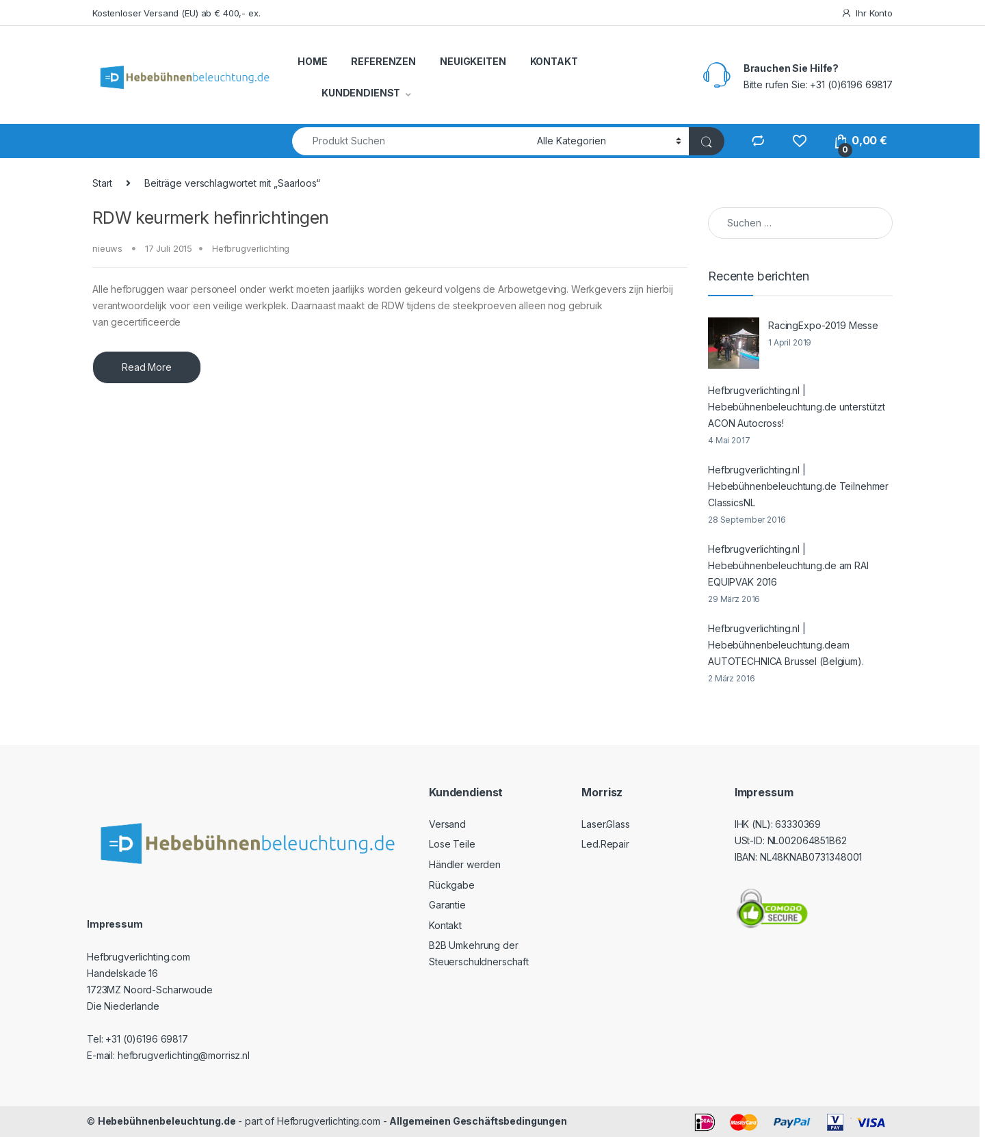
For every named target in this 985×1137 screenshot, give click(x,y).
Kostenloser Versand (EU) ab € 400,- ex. (176, 13)
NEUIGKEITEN (472, 61)
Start (102, 183)
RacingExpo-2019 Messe (823, 325)
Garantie (447, 905)
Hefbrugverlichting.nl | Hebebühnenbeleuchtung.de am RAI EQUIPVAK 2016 (788, 565)
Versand (447, 824)
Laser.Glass (605, 824)
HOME (312, 61)
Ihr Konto (867, 13)
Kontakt (445, 925)
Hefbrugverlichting (250, 248)
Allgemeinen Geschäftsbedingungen (478, 1121)
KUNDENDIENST (360, 93)
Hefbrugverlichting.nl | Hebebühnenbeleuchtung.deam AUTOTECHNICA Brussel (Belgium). (786, 645)
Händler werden (465, 864)
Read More (147, 367)
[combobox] (410, 141)
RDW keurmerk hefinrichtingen (210, 217)
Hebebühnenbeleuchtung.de (167, 1121)
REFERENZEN (383, 61)
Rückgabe (452, 885)
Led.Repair (605, 844)
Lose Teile (452, 844)
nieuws (107, 248)
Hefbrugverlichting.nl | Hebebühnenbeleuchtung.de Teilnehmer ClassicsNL (798, 486)
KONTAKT (554, 61)
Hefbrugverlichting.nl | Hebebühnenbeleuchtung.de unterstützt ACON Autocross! (796, 406)
